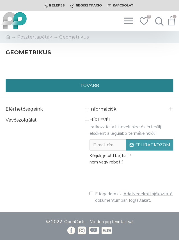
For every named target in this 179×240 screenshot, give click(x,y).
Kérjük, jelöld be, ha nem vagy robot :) (108, 159)
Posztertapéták (34, 37)
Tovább (89, 85)
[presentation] (129, 177)
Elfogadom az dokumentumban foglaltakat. (131, 197)
